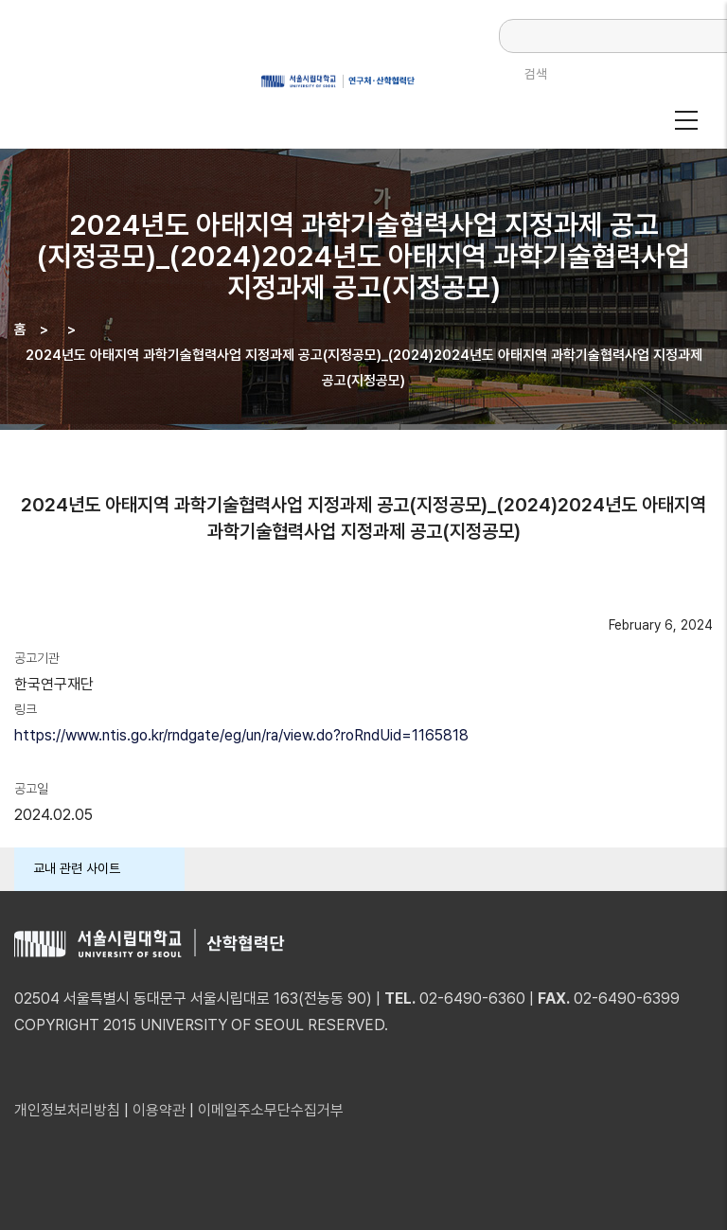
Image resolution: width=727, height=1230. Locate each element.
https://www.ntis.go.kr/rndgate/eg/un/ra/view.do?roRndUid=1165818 (241, 735)
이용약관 (159, 1110)
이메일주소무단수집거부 (271, 1110)
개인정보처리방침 (67, 1110)
